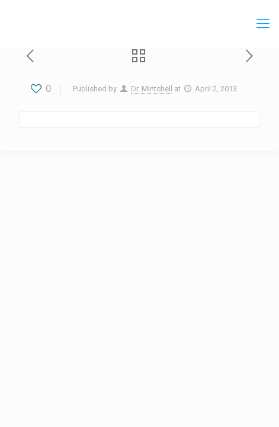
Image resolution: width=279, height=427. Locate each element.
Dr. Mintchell (151, 88)
